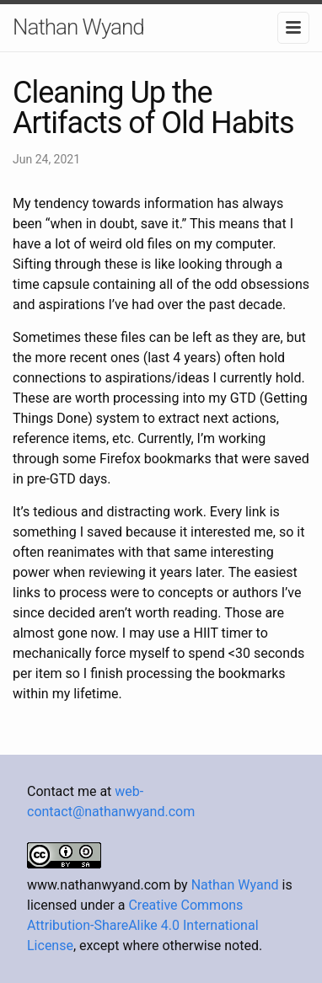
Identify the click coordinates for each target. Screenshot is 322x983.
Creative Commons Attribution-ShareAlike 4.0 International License (143, 925)
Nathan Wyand (78, 27)
